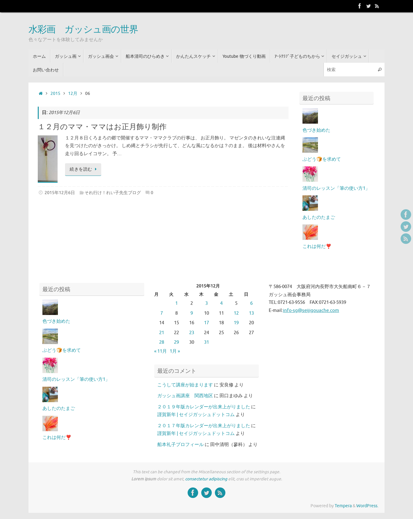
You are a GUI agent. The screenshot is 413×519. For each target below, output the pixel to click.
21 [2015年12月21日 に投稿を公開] (161, 333)
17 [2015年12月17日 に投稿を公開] (206, 323)
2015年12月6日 (60, 192)
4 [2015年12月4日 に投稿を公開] (221, 303)
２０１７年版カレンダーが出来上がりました (203, 426)
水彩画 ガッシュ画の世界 (83, 30)
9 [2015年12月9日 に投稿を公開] (191, 313)
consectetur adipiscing (206, 479)
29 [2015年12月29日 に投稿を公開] (176, 342)
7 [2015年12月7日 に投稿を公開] (161, 313)
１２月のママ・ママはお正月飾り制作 (102, 127)
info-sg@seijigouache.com (311, 310)
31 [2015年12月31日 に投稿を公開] (206, 342)
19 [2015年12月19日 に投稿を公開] (236, 323)
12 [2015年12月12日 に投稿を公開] (236, 313)
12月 (72, 93)
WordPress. (367, 505)
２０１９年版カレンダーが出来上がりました (203, 407)
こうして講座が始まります (185, 385)
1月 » (175, 351)
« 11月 (160, 351)
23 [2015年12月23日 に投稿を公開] (191, 333)
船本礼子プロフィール (180, 445)
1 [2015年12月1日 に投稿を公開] (176, 303)
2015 (55, 93)
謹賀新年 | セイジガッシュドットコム (196, 415)
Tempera (343, 505)
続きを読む (84, 169)
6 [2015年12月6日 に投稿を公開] (251, 303)
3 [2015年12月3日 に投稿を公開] (206, 303)
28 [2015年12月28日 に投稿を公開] (161, 342)
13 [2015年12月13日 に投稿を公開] (251, 313)
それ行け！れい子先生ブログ (113, 192)
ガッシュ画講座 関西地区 (185, 396)
